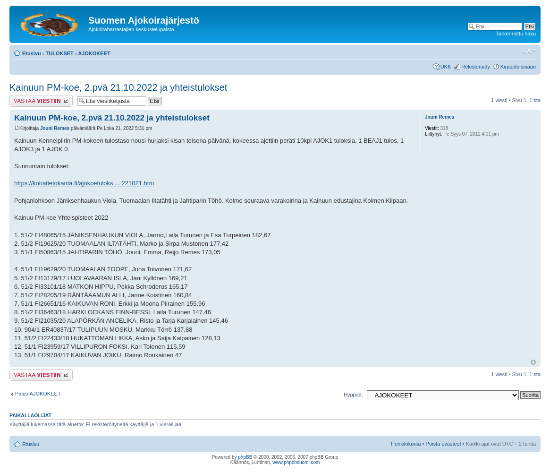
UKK (445, 66)
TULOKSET (60, 53)
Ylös (533, 362)
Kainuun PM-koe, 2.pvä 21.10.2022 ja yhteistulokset (118, 87)
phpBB (245, 457)
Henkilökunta (406, 444)
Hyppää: (353, 394)
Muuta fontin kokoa (529, 51)
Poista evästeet (443, 444)
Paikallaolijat (30, 415)
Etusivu (31, 53)
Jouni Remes (54, 128)
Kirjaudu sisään (518, 66)
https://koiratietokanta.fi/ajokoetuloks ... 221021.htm (84, 183)
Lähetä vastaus (41, 101)
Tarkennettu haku (516, 33)
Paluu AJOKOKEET (38, 393)
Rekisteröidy (475, 66)
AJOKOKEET (94, 53)
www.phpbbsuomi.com (296, 462)
